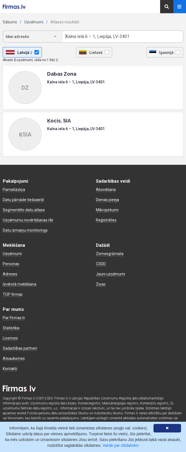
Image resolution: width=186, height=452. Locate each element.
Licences (10, 338)
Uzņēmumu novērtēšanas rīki (28, 220)
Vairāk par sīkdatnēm (121, 445)
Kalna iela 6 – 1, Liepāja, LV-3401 (76, 82)
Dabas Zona (61, 74)
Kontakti (10, 368)
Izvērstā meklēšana (19, 284)
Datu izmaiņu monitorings (25, 230)
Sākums (10, 22)
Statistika (11, 328)
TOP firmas (13, 294)
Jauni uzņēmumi (110, 274)
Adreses (10, 274)
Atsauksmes (14, 358)
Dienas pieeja (107, 200)
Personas (11, 264)
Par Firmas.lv (14, 318)
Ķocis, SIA (59, 121)
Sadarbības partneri (20, 348)
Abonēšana (106, 189)
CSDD (101, 264)
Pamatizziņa (14, 189)
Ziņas (101, 284)
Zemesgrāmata (109, 253)
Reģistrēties (106, 220)
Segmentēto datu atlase (24, 210)
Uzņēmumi (33, 22)
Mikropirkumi (107, 210)
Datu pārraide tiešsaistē (23, 200)
